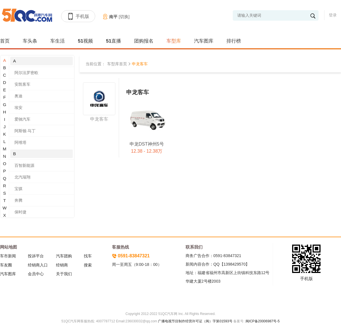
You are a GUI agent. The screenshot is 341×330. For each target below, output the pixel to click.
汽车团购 (64, 256)
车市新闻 (8, 256)
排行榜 (233, 41)
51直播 (113, 41)
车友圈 (6, 265)
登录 (333, 15)
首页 (5, 41)
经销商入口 (38, 265)
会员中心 (36, 274)
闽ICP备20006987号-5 (262, 321)
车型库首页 (117, 64)
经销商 (62, 265)
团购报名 (143, 41)
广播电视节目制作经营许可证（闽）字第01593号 (195, 321)
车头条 (30, 41)
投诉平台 (36, 256)
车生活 (57, 41)
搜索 (88, 265)
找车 (88, 256)
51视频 (85, 41)
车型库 (174, 41)
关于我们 (64, 274)
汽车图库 (203, 41)
